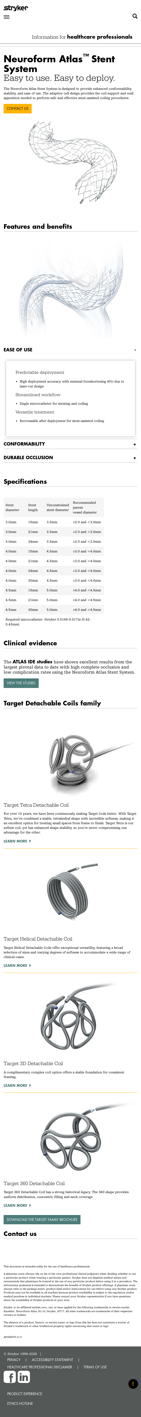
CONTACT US (17, 108)
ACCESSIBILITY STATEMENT (52, 1359)
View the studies (21, 683)
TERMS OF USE (95, 1367)
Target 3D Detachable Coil (33, 1063)
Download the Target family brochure (42, 1219)
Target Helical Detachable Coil (38, 939)
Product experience (24, 1393)
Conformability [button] (24, 444)
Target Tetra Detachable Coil (36, 805)
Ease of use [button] (18, 350)
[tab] (70, 350)
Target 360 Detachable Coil (34, 1183)
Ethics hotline (20, 1403)
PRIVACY (13, 1359)
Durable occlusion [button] (28, 457)
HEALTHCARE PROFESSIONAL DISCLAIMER (39, 1367)
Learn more (15, 841)
